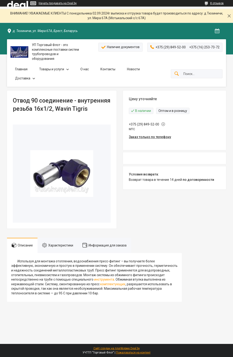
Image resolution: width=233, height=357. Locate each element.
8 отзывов (217, 3)
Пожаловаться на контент (133, 352)
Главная (21, 69)
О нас (84, 69)
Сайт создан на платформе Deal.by (116, 348)
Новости (133, 69)
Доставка (22, 78)
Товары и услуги (51, 69)
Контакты (107, 69)
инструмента (104, 279)
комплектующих (112, 284)
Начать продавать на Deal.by (58, 3)
